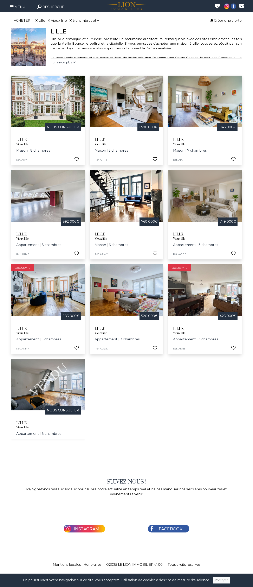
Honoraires (92, 565)
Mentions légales (67, 565)
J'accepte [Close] (221, 580)
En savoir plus (64, 62)
